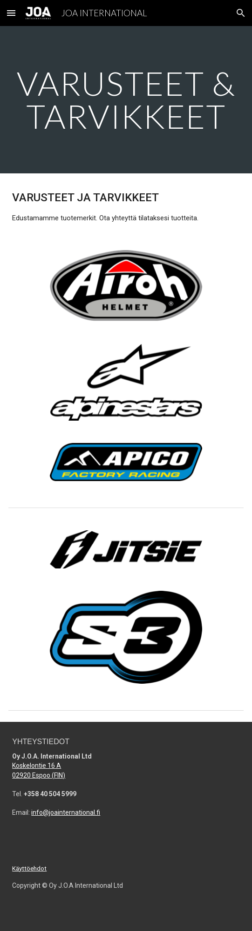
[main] (125, 99)
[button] (11, 13)
